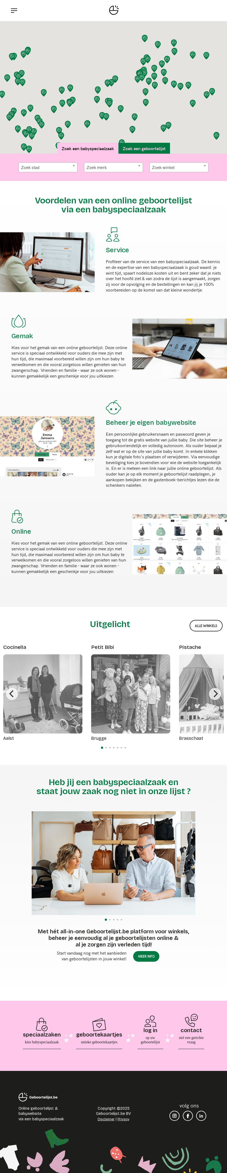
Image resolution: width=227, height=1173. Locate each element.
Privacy (123, 1119)
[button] (174, 43)
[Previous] (12, 694)
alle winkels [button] (206, 625)
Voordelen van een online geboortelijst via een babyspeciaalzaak (113, 205)
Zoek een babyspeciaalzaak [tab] (88, 148)
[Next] (215, 694)
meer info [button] (146, 956)
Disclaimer (106, 1119)
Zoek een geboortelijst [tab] (144, 148)
